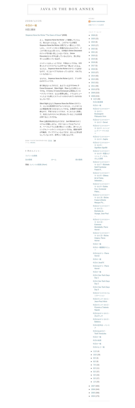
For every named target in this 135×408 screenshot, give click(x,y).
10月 (95, 355)
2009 (93, 93)
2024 (93, 42)
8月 (94, 361)
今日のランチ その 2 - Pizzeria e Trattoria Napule (101, 307)
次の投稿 (28, 159)
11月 (95, 351)
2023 (93, 45)
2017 (93, 66)
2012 (93, 82)
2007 (93, 386)
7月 (94, 365)
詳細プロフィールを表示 (96, 25)
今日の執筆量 (98, 102)
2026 (93, 35)
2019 (93, 59)
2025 (93, 39)
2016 (93, 69)
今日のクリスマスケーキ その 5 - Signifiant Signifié (101, 145)
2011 (93, 86)
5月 (94, 372)
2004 (93, 396)
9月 (94, 358)
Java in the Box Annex (67, 9)
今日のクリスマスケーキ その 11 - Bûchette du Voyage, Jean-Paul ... (101, 211)
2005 (93, 393)
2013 (93, 79)
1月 (94, 382)
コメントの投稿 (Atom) (38, 164)
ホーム (53, 159)
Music (32, 142)
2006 (93, 389)
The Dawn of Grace (53, 35)
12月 (95, 99)
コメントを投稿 (31, 156)
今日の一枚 (97, 105)
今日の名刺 (97, 340)
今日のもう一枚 (99, 347)
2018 (93, 62)
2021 (93, 52)
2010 (93, 89)
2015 (93, 72)
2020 (93, 55)
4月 (94, 375)
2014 (93, 76)
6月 (94, 368)
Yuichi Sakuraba (98, 21)
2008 (93, 96)
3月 (94, 378)
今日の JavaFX (98, 262)
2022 (93, 49)
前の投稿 (79, 159)
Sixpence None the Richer (35, 35)
